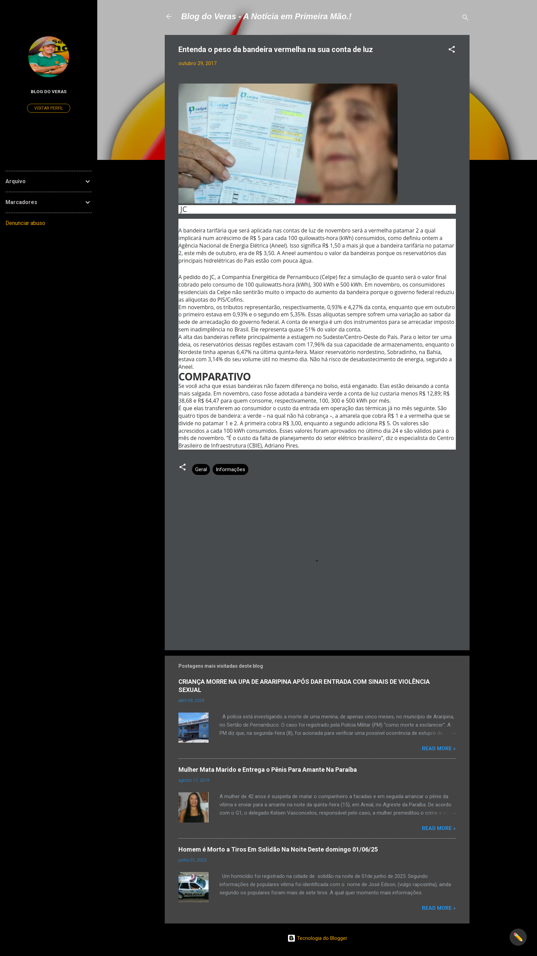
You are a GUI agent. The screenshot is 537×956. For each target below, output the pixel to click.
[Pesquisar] (465, 18)
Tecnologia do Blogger (317, 938)
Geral (201, 469)
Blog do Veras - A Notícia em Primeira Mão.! (266, 16)
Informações (230, 469)
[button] (452, 50)
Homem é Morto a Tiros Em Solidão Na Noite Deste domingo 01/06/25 (278, 849)
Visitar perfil (48, 108)
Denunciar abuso (25, 223)
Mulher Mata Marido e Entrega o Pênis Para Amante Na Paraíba (267, 769)
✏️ (518, 937)
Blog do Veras (48, 91)
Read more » (439, 748)
